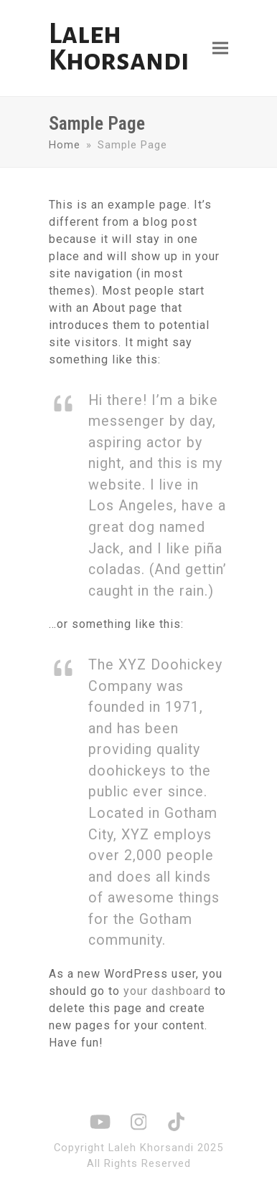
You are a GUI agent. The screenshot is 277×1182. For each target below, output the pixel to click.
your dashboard (167, 991)
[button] (220, 48)
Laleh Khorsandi (119, 47)
